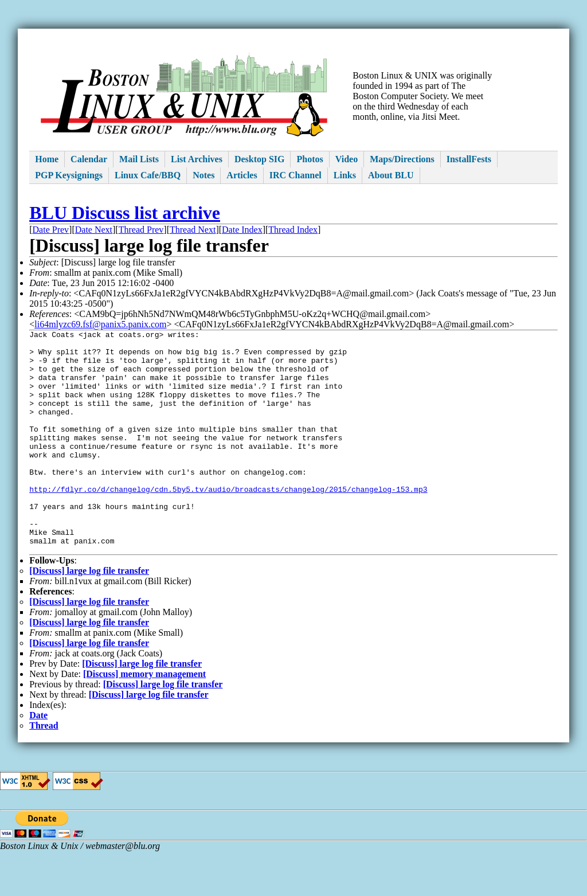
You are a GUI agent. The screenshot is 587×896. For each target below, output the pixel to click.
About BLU (391, 175)
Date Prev (51, 229)
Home (46, 159)
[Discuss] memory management (144, 718)
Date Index (242, 229)
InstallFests (469, 159)
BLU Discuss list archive (124, 212)
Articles (241, 175)
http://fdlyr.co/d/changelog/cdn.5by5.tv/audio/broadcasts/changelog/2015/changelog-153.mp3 (228, 522)
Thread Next (193, 229)
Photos (309, 159)
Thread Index (293, 229)
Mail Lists (139, 159)
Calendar (89, 159)
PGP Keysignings (69, 175)
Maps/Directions (402, 159)
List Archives (196, 159)
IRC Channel (295, 175)
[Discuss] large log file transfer (89, 615)
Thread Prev (141, 229)
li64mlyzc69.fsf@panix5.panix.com (100, 324)
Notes (203, 175)
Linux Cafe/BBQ (148, 175)
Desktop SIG (259, 159)
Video (346, 159)
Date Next (93, 229)
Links (345, 175)
